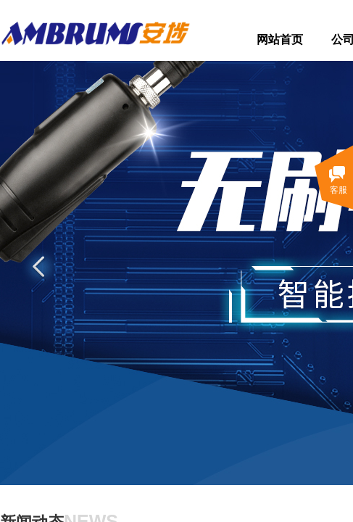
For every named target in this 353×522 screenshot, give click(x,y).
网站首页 (280, 39)
